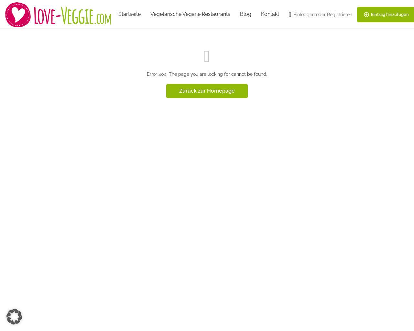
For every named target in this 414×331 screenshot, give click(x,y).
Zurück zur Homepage (207, 91)
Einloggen (304, 14)
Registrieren (339, 14)
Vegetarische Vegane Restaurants (190, 14)
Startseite (129, 14)
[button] (14, 316)
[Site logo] (59, 14)
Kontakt (270, 14)
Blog (245, 14)
